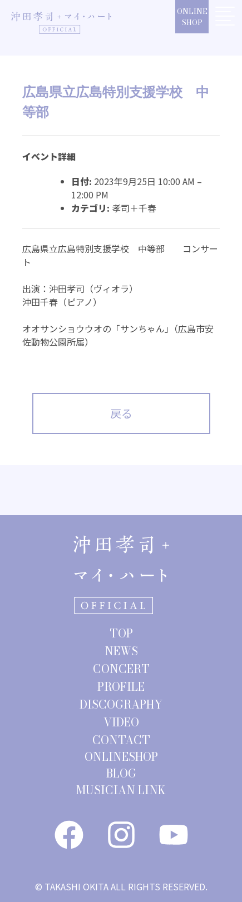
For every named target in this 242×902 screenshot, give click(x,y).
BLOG (121, 773)
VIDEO (121, 722)
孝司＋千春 (134, 208)
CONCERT (121, 668)
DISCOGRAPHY (121, 704)
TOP (121, 633)
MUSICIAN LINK (121, 790)
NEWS (121, 651)
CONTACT (121, 740)
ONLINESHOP (192, 17)
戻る (121, 413)
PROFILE (121, 686)
